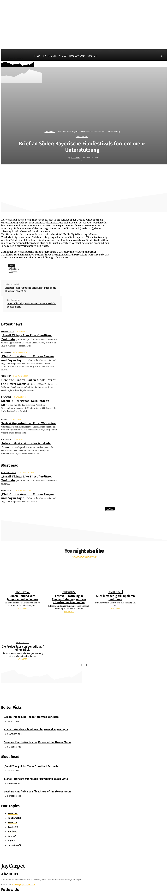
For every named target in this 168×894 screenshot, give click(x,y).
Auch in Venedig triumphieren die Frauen (115, 580)
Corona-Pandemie (12, 267)
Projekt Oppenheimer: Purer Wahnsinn (24, 413)
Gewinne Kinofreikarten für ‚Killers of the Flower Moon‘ (34, 722)
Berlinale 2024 (7, 332)
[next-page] (86, 646)
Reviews (4, 410)
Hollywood (6, 390)
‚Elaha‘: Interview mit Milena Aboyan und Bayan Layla (32, 710)
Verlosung (6, 370)
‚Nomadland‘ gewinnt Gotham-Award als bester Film (31, 305)
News (11, 272)
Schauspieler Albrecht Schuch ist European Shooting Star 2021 (30, 289)
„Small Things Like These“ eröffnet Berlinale (28, 334)
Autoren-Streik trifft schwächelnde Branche (27, 433)
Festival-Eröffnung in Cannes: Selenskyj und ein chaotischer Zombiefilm (69, 581)
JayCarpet (75, 157)
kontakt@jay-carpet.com (23, 863)
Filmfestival (50, 131)
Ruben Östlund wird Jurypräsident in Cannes (22, 580)
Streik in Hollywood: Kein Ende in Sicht (24, 392)
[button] (162, 56)
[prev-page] (82, 646)
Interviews (6, 351)
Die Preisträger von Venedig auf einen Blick (22, 630)
